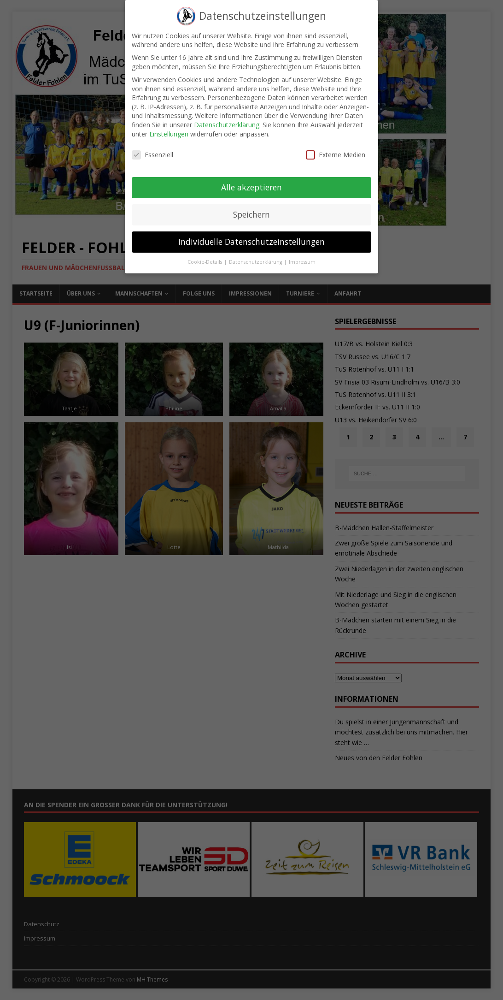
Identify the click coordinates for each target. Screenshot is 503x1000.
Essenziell (152, 148)
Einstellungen (168, 127)
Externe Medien (335, 148)
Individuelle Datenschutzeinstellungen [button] (251, 235)
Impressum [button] (302, 255)
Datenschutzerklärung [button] (256, 255)
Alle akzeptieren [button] (251, 180)
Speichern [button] (251, 207)
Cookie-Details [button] (205, 255)
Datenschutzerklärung (226, 118)
